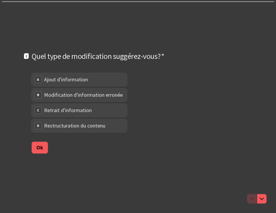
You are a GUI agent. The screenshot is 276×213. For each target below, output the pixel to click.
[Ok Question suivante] (40, 147)
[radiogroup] (79, 102)
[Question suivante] (262, 199)
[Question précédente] (251, 199)
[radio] (79, 79)
